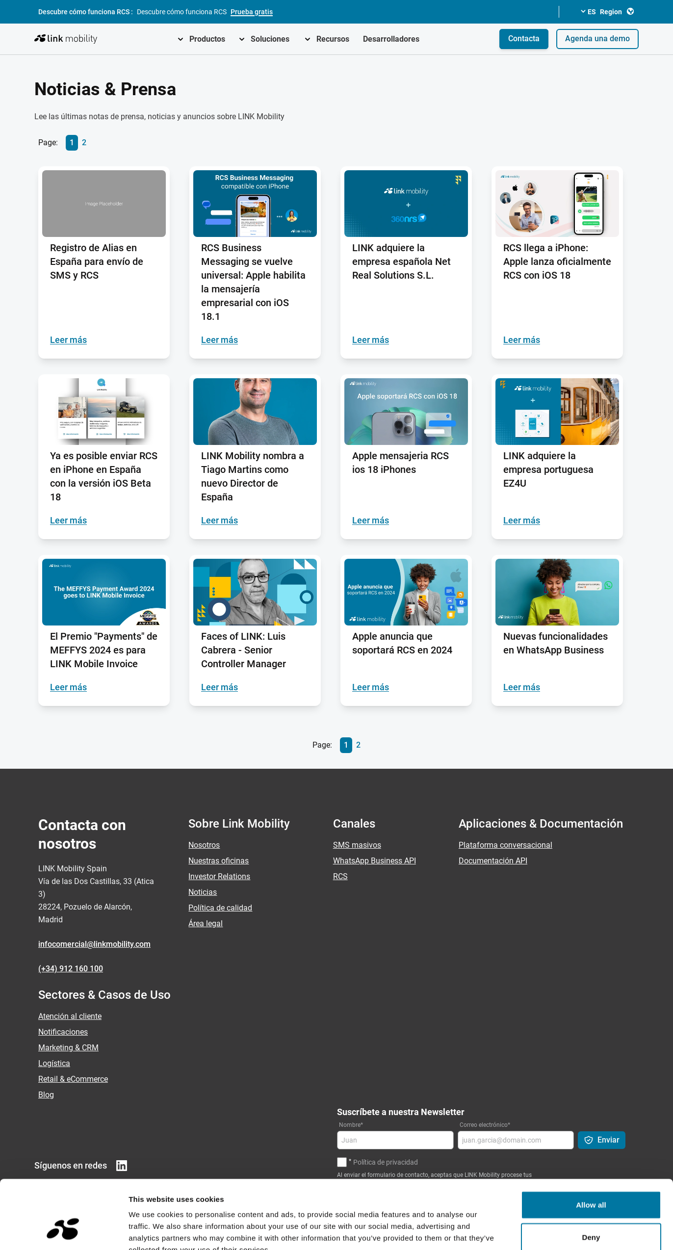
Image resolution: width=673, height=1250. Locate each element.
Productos (207, 39)
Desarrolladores (391, 39)
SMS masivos (357, 845)
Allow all (591, 1146)
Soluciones (270, 39)
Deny (591, 1178)
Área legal (205, 923)
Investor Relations (219, 876)
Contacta (524, 38)
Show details (515, 1230)
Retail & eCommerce (73, 1079)
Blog (46, 1094)
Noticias (202, 892)
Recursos (332, 39)
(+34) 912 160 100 (70, 968)
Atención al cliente (70, 1016)
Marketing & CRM (68, 1047)
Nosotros (204, 845)
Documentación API (493, 860)
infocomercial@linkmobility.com (94, 944)
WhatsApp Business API (374, 860)
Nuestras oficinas (218, 860)
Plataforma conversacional (505, 845)
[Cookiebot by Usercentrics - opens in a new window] (63, 1231)
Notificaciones (63, 1032)
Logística (54, 1063)
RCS (340, 876)
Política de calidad (220, 907)
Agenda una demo (597, 38)
